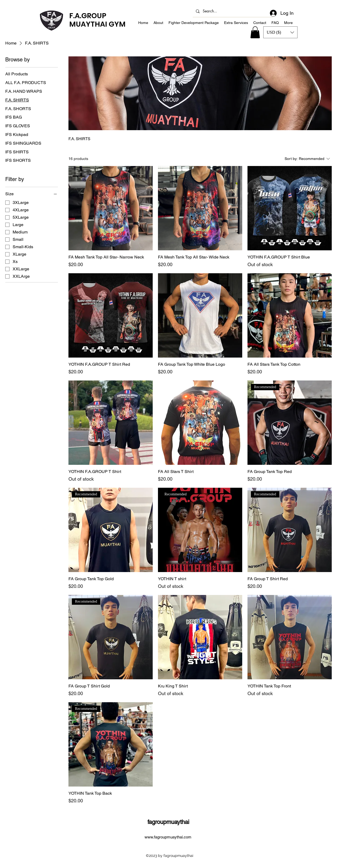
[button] (280, 32)
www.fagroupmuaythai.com (168, 837)
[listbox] (280, 32)
